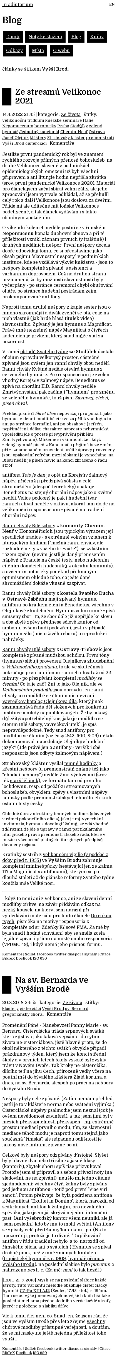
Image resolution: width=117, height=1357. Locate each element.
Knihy (97, 36)
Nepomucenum (17, 126)
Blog (76, 36)
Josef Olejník (15, 137)
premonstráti (100, 137)
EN (112, 4)
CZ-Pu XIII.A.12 (35, 1290)
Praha (63, 126)
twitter (60, 954)
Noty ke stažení (45, 36)
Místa (38, 50)
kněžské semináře (63, 120)
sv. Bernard (76, 1008)
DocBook (24, 958)
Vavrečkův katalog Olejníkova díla (39, 701)
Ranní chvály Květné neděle (32, 369)
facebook (45, 954)
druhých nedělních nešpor (31, 245)
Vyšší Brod (13, 143)
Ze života (71, 114)
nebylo (60, 1241)
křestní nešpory (19, 769)
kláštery (38, 137)
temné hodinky (81, 763)
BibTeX (8, 958)
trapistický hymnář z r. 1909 (35, 1258)
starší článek (24, 780)
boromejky (45, 126)
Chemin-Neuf (74, 132)
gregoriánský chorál (23, 1014)
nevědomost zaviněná (42, 1116)
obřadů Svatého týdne (44, 351)
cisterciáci (36, 143)
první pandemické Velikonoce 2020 (54, 183)
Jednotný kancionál (39, 132)
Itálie (88, 120)
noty (99, 1172)
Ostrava (97, 132)
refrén (95, 424)
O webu (61, 50)
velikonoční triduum (23, 120)
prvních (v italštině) (82, 239)
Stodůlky (79, 126)
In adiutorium (17, 4)
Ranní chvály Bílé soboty (28, 525)
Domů (12, 36)
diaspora (75, 954)
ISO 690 (40, 958)
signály (90, 954)
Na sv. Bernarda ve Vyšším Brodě (51, 985)
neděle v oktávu (51, 504)
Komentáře (62, 143)
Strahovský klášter (66, 137)
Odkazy (14, 50)
